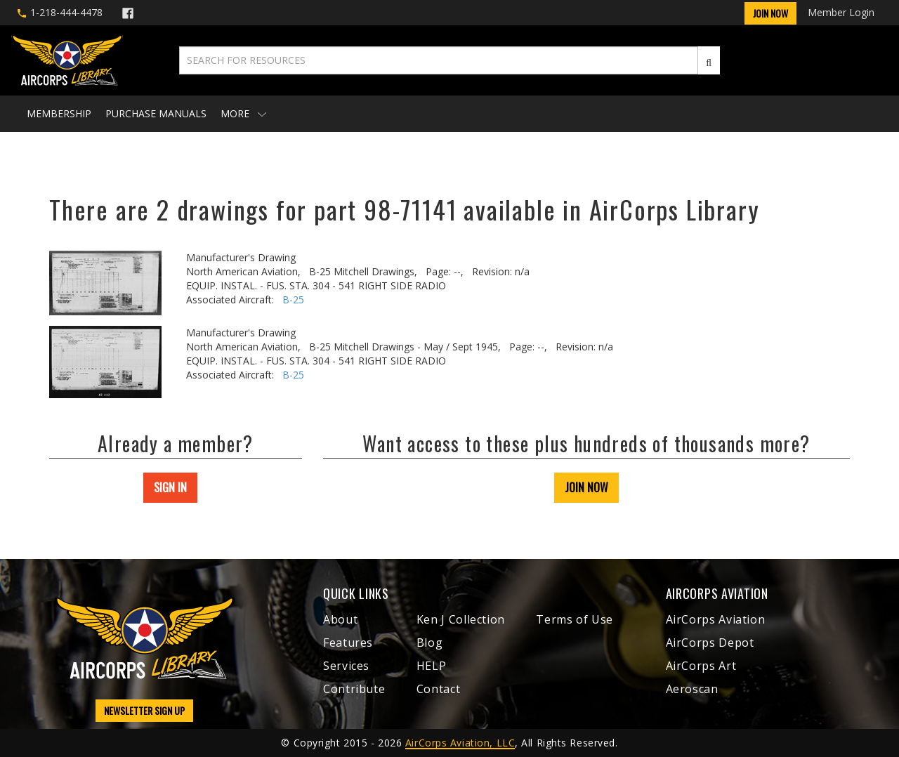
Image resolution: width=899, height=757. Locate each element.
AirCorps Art (701, 665)
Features (348, 642)
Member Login (841, 12)
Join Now (770, 13)
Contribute (354, 689)
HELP (431, 665)
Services (346, 665)
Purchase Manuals (155, 113)
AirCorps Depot (710, 642)
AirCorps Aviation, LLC (460, 742)
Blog (429, 642)
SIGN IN (170, 487)
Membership (59, 113)
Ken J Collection (460, 619)
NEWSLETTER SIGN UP (144, 710)
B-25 (293, 299)
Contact (438, 689)
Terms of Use (574, 619)
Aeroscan (692, 689)
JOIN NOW (586, 487)
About (340, 619)
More (243, 113)
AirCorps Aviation (716, 619)
